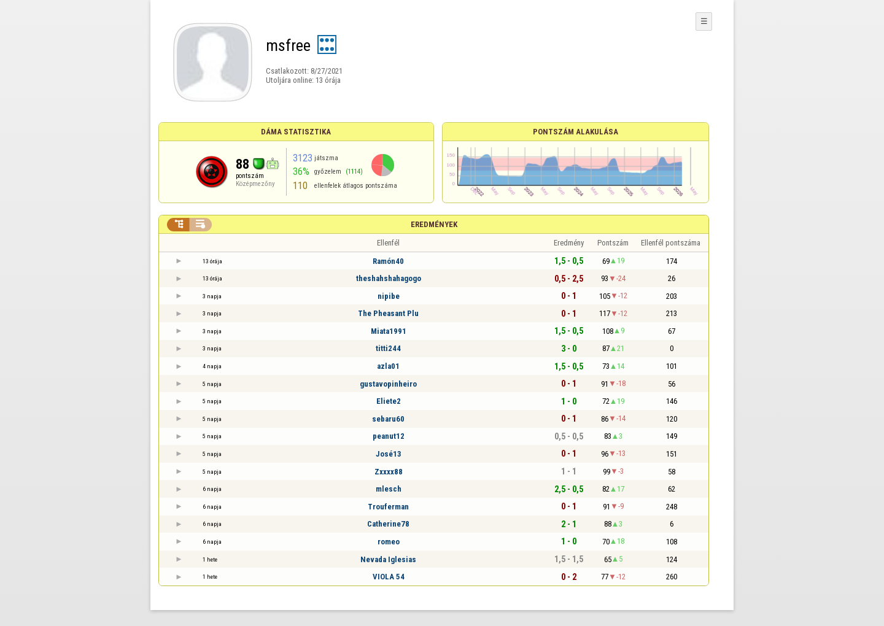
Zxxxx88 (388, 471)
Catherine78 (388, 523)
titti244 (388, 348)
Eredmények (434, 224)
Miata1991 (388, 331)
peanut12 (389, 436)
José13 (388, 453)
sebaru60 (388, 418)
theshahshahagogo (388, 278)
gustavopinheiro (388, 383)
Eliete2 (388, 401)
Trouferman (388, 506)
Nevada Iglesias (388, 559)
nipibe (389, 296)
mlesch (388, 488)
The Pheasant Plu (388, 313)
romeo (389, 541)
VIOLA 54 (389, 576)
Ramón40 (388, 261)
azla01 (388, 366)
